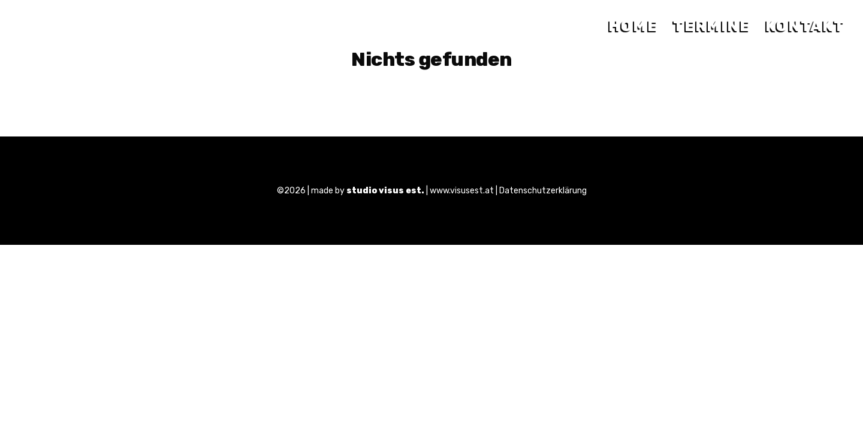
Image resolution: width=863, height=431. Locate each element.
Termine (711, 26)
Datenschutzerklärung (543, 191)
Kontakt (805, 26)
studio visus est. (385, 191)
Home (632, 26)
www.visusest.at (462, 191)
